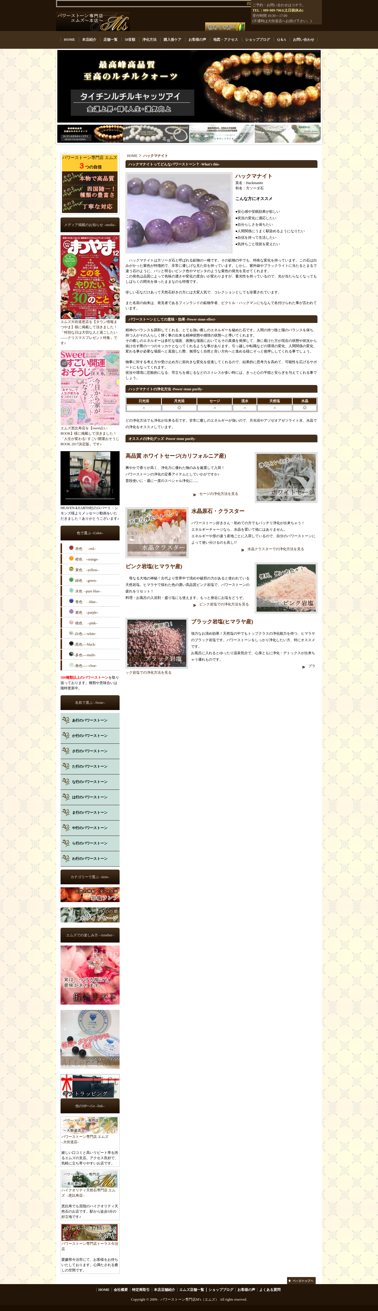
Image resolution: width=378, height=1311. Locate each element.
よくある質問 (270, 1290)
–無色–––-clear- (83, 665)
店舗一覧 (110, 40)
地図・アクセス (225, 40)
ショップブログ (257, 40)
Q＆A (281, 40)
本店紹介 (89, 40)
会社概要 (121, 1290)
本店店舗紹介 (164, 1290)
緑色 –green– (83, 580)
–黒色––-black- (82, 643)
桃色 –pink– (83, 622)
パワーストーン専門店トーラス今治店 (89, 1244)
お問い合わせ (303, 40)
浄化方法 (149, 40)
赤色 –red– (82, 548)
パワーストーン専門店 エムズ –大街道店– (89, 1137)
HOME (69, 40)
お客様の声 (197, 40)
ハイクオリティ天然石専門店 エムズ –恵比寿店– (89, 1191)
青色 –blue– (83, 601)
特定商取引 (141, 1290)
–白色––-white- (82, 633)
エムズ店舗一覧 (191, 1290)
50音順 (130, 40)
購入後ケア (172, 40)
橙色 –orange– (84, 558)
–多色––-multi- (82, 654)
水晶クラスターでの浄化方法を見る (276, 549)
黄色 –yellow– (84, 569)
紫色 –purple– (84, 612)
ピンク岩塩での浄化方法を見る (224, 604)
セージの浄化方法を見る (219, 494)
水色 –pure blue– (85, 590)
